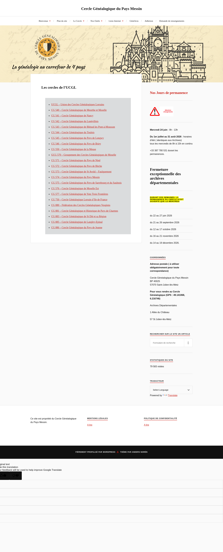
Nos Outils (95, 21)
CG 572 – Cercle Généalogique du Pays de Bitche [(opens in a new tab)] (76, 166)
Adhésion (149, 21)
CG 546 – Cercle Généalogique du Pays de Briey (76, 143)
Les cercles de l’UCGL (71, 86)
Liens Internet (115, 21)
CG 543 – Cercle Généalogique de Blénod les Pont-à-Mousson (83, 126)
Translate (170, 395)
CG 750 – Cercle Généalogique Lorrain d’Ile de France (79, 199)
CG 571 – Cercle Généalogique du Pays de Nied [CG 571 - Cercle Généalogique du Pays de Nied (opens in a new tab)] (75, 160)
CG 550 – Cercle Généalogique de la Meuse (73, 149)
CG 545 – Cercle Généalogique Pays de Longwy (77, 138)
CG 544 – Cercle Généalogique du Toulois (72, 132)
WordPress (109, 452)
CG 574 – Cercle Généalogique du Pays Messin (75, 177)
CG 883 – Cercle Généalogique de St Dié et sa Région (78, 216)
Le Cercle (77, 21)
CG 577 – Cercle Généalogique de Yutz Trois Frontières (79, 194)
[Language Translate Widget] (171, 390)
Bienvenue (43, 21)
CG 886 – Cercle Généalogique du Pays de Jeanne (76, 227)
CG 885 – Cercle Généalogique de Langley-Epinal (77, 222)
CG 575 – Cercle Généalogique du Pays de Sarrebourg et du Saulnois (86, 182)
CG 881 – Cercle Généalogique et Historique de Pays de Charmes (84, 210)
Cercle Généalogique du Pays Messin (111, 8)
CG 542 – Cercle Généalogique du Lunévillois (74, 121)
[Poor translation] (15, 475)
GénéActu (134, 21)
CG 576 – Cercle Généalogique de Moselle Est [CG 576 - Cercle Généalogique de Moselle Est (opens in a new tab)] (75, 188)
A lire (89, 425)
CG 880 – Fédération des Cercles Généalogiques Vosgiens (80, 205)
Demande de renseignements (171, 21)
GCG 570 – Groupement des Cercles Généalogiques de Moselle (83, 154)
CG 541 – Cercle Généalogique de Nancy (72, 115)
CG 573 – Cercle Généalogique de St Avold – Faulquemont (81, 171)
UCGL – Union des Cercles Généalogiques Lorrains (77, 104)
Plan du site (62, 21)
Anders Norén (139, 452)
